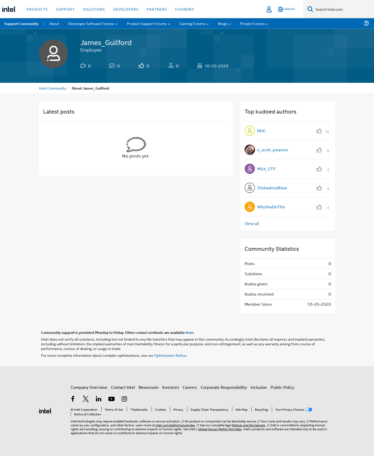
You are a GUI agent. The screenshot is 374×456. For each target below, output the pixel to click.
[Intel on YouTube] (111, 399)
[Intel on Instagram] (124, 399)
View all (252, 223)
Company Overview (89, 387)
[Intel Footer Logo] (45, 410)
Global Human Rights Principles (220, 428)
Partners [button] (157, 9)
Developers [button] (126, 9)
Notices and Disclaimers (248, 424)
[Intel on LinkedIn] (98, 399)
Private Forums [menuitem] (252, 23)
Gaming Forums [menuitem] (192, 23)
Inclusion (259, 387)
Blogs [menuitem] (222, 23)
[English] (286, 9)
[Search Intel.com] (343, 9)
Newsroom (149, 387)
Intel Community (52, 88)
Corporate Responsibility (224, 387)
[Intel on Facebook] (73, 399)
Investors (170, 387)
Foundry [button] (184, 9)
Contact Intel (123, 387)
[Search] (310, 9)
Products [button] (37, 9)
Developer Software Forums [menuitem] (91, 23)
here (189, 332)
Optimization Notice (170, 355)
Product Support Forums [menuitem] (147, 23)
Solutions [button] (94, 9)
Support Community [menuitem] (21, 23)
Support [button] (65, 9)
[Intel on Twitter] (85, 399)
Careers (190, 387)
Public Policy (282, 387)
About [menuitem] (54, 23)
